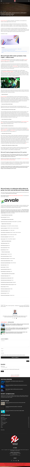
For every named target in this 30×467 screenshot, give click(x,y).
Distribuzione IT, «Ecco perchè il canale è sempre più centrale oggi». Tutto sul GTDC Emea (22, 306)
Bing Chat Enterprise (4, 96)
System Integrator (4, 11)
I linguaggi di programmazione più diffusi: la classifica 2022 (14, 406)
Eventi (21, 463)
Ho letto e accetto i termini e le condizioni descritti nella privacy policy (10, 369)
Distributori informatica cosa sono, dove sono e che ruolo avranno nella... (16, 402)
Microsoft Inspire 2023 (4, 20)
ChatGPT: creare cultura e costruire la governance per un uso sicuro (7, 306)
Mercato (1, 11)
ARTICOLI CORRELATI (4, 322)
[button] (29, 1)
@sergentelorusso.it (15, 376)
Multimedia (18, 463)
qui (25, 143)
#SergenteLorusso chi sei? (7, 463)
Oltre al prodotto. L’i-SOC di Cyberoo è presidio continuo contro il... (15, 381)
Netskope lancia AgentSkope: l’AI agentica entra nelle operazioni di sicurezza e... (16, 385)
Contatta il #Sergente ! (13, 463)
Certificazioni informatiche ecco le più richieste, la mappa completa (15, 410)
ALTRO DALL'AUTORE (11, 322)
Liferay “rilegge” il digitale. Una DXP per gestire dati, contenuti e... (14, 389)
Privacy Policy (24, 463)
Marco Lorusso (3, 15)
